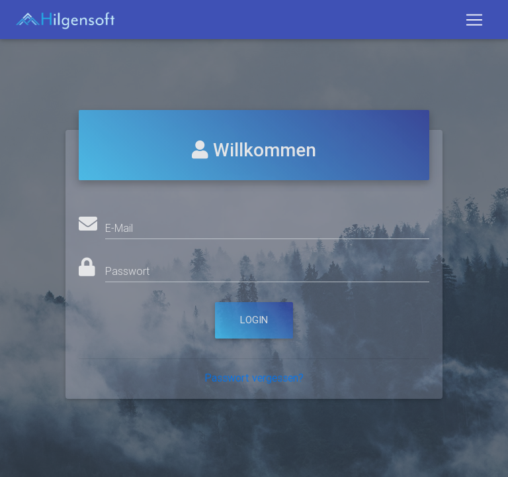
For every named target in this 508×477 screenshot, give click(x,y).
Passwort (127, 271)
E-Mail (119, 228)
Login (254, 319)
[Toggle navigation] (474, 22)
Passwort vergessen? (254, 377)
